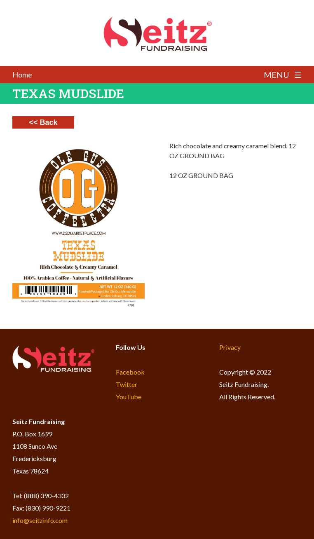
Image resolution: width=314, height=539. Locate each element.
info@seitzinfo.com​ (40, 520)
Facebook (130, 372)
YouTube (128, 397)
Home (22, 74)
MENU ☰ (283, 75)
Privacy (230, 347)
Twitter (126, 384)
